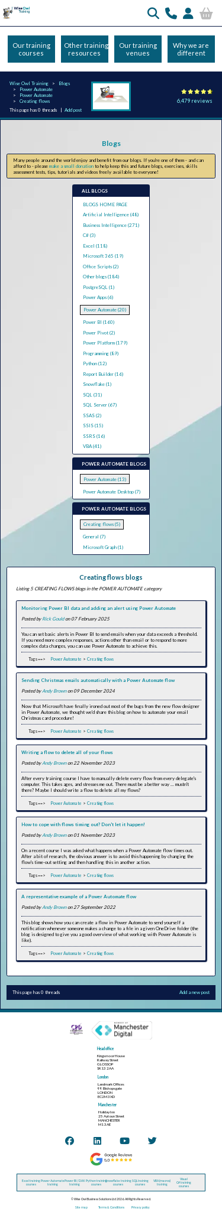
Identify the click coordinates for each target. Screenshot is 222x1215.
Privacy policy (140, 1207)
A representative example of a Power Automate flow (78, 896)
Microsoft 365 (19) (103, 256)
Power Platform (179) (105, 343)
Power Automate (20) (104, 310)
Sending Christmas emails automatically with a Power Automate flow (98, 680)
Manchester (107, 1105)
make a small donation (71, 166)
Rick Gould (53, 619)
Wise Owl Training (29, 83)
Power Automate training (53, 1182)
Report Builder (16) (103, 374)
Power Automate (36, 89)
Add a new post (194, 992)
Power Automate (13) (104, 479)
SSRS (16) (94, 436)
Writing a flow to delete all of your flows (67, 752)
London (103, 1077)
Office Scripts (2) (100, 266)
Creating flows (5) (101, 524)
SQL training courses (140, 1182)
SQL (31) (92, 395)
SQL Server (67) (100, 405)
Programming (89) (100, 353)
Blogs (64, 83)
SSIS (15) (93, 425)
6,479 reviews (195, 101)
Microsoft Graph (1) (103, 547)
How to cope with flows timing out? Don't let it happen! (83, 824)
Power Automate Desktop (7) (111, 492)
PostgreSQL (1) (98, 287)
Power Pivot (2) (99, 333)
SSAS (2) (92, 415)
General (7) (94, 537)
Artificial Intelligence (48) (111, 214)
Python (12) (95, 363)
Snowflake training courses (118, 1182)
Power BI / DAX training (75, 1182)
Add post (73, 110)
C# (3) (89, 235)
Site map (81, 1207)
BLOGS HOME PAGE (105, 204)
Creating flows (35, 101)
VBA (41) (92, 446)
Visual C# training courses (183, 1182)
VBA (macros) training (161, 1182)
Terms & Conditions (111, 1207)
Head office (105, 1049)
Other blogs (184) (101, 277)
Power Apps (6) (98, 297)
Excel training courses (31, 1182)
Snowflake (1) (97, 384)
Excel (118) (95, 246)
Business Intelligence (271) (111, 225)
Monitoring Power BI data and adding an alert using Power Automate (98, 608)
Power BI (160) (98, 322)
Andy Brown (54, 691)
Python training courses (96, 1182)
